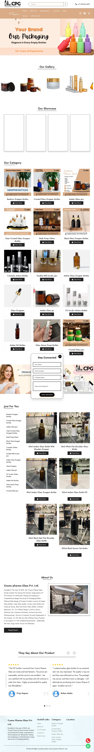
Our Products (41, 730)
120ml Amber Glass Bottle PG (74, 492)
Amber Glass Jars (76, 199)
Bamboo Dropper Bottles (17, 199)
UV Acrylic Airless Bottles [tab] (12, 475)
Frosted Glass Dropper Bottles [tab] (13, 422)
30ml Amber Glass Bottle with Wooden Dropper (41, 448)
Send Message (47, 395)
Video (64, 11)
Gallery (56, 11)
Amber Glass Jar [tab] (11, 470)
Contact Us (35, 16)
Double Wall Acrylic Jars (47, 275)
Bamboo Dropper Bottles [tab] (12, 415)
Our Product (45, 11)
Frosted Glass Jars (76, 349)
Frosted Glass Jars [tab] (12, 491)
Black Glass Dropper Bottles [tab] (13, 442)
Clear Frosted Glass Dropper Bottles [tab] (13, 432)
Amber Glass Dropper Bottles (76, 275)
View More (17, 203)
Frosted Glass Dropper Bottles (47, 199)
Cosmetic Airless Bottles (17, 275)
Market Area (41, 736)
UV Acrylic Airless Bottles (76, 310)
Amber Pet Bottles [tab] (12, 480)
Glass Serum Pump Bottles (47, 345)
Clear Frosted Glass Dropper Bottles (17, 239)
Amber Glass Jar (47, 310)
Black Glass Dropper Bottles (76, 238)
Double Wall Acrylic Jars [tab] (12, 455)
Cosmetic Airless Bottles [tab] (11, 448)
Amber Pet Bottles (17, 345)
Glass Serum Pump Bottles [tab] (12, 486)
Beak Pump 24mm (47, 238)
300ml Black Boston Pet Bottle (75, 548)
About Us (33, 11)
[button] (68, 653)
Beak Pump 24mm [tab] (12, 437)
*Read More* (13, 630)
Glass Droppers (17, 310)
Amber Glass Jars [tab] (11, 427)
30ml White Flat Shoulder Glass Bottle (74, 448)
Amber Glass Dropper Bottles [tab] (13, 461)
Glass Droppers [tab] (11, 466)
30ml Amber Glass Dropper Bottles (41, 492)
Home (25, 11)
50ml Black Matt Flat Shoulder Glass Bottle (41, 539)
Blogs (25, 16)
